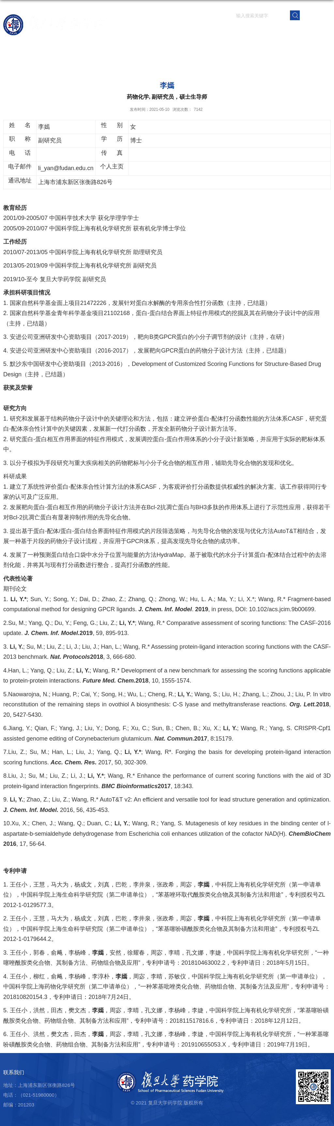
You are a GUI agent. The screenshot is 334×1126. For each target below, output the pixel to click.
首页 (131, 31)
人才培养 (222, 31)
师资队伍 (173, 31)
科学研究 (198, 31)
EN (315, 14)
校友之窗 (294, 31)
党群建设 (270, 31)
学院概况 (149, 31)
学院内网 (318, 31)
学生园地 (246, 31)
